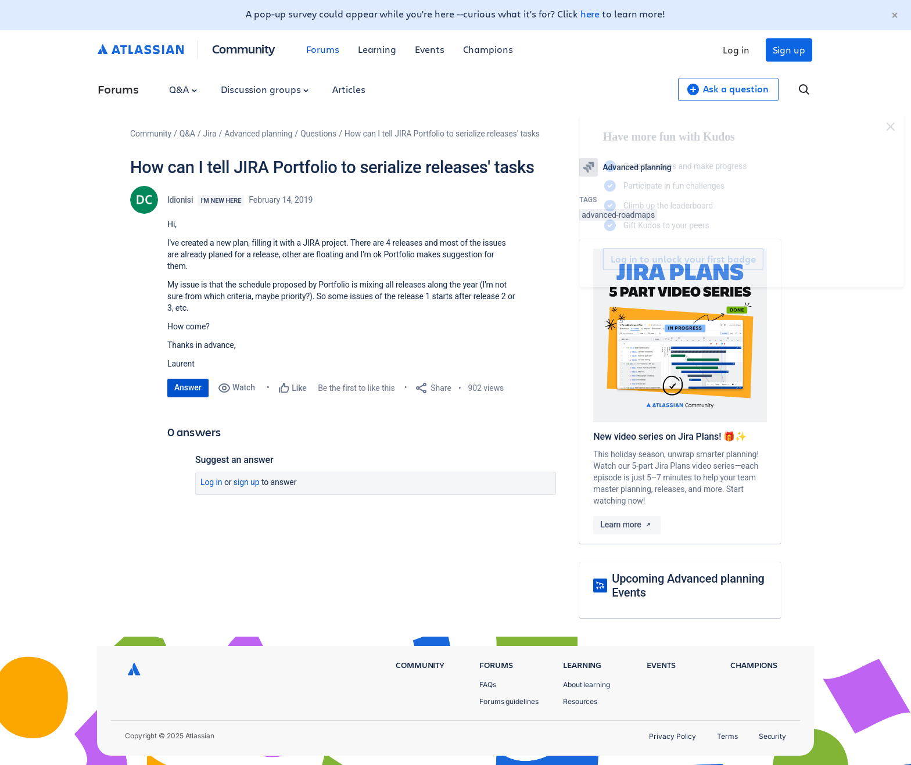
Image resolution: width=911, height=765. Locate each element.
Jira (210, 133)
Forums (322, 49)
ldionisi (180, 199)
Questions (318, 133)
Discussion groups (265, 89)
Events (429, 49)
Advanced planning (258, 133)
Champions (488, 49)
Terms (727, 736)
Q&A (183, 89)
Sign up (789, 50)
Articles (348, 89)
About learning (586, 684)
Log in (736, 50)
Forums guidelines (509, 701)
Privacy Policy (672, 736)
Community (243, 48)
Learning (377, 49)
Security (772, 736)
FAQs (487, 684)
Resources (580, 701)
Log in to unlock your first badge (592, 259)
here (590, 14)
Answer (188, 387)
